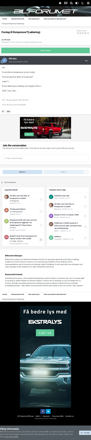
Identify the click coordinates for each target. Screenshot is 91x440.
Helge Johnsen (17, 241)
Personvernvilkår (58, 416)
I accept (85, 433)
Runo (14, 228)
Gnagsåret (58, 239)
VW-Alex (7, 40)
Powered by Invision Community (45, 418)
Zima (56, 198)
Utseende (46, 416)
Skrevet (18, 62)
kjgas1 (56, 231)
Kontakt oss (69, 416)
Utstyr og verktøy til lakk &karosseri (29, 42)
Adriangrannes (17, 212)
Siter (8, 111)
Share (22, 172)
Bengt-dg (15, 201)
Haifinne (57, 236)
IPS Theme (21, 416)
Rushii (56, 217)
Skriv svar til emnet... (14, 158)
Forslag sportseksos (18, 209)
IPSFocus (30, 416)
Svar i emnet (45, 50)
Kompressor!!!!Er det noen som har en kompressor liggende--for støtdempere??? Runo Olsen (23, 222)
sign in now (51, 148)
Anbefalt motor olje (61, 196)
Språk (38, 416)
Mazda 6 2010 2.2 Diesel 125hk (66, 215)
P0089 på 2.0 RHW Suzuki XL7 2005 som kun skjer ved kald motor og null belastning (68, 225)
